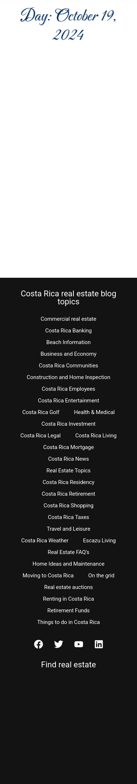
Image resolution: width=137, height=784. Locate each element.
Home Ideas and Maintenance (68, 564)
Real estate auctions (68, 587)
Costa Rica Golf (41, 412)
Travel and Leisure (68, 529)
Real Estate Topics (68, 470)
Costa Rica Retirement (68, 494)
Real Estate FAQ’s (69, 552)
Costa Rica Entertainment (68, 400)
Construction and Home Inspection (68, 377)
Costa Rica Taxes (68, 517)
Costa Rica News (68, 459)
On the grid (101, 575)
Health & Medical (94, 412)
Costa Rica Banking (68, 330)
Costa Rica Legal (40, 435)
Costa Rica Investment (69, 424)
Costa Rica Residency (69, 482)
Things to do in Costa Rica (68, 622)
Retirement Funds (68, 610)
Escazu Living (99, 540)
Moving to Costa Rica (48, 575)
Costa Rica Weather (44, 540)
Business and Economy (68, 354)
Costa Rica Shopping (68, 505)
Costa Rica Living (96, 435)
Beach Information (68, 342)
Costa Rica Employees (68, 389)
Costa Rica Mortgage (68, 447)
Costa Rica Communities (68, 365)
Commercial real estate (68, 319)
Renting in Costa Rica (68, 599)
